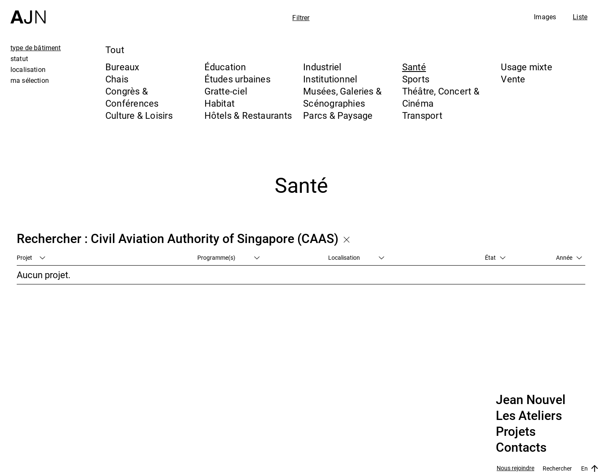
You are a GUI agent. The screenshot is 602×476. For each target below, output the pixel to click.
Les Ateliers (529, 416)
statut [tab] (19, 58)
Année (569, 257)
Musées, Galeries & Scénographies (342, 97)
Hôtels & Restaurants (248, 115)
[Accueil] (28, 12)
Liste (580, 16)
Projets (516, 432)
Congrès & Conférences (131, 97)
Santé (414, 67)
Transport (422, 115)
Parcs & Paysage (337, 115)
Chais (116, 79)
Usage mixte (526, 67)
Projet (31, 257)
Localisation (356, 257)
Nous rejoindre (515, 468)
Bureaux (122, 67)
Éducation (225, 67)
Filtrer (300, 17)
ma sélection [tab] (29, 80)
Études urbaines (237, 79)
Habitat (219, 103)
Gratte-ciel (225, 91)
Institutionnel (330, 79)
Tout (114, 50)
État (495, 257)
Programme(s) (228, 257)
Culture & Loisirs (139, 115)
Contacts (521, 448)
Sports (415, 79)
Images (545, 16)
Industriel (322, 67)
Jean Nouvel (531, 400)
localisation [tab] (28, 69)
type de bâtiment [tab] (35, 47)
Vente (513, 79)
